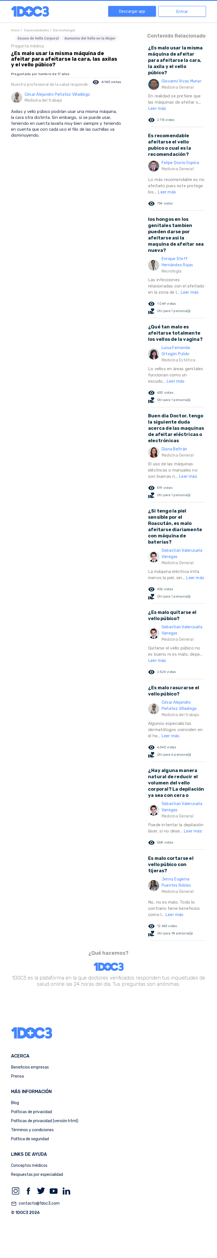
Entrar (182, 11)
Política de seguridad (30, 1139)
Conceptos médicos (29, 1165)
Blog (15, 1102)
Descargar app (132, 11)
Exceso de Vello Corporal (38, 38)
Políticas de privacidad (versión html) (44, 1121)
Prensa (17, 1076)
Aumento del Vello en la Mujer (89, 38)
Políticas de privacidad (31, 1111)
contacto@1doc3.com (35, 1204)
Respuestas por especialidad (37, 1174)
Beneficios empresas (30, 1067)
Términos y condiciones (32, 1130)
